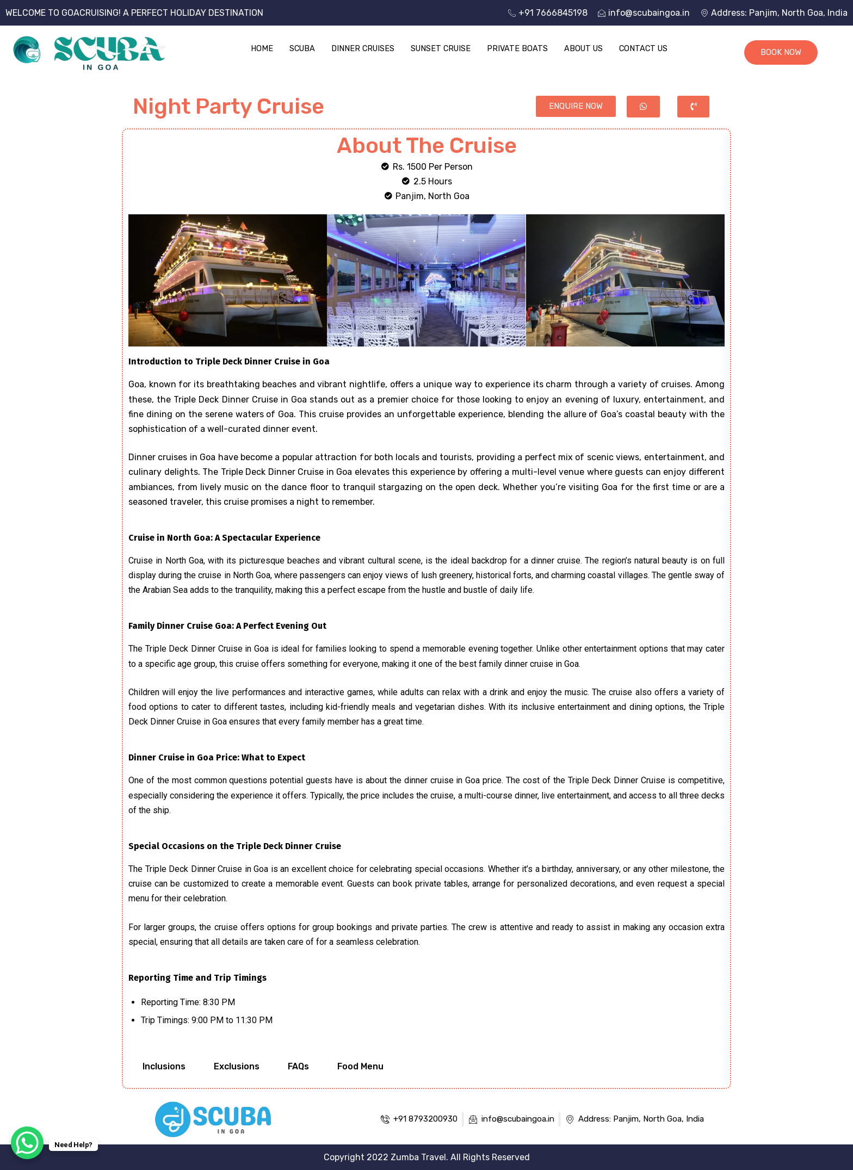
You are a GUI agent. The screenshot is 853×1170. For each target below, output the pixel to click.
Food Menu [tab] (360, 1066)
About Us (586, 48)
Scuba (297, 48)
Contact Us (648, 48)
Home (256, 48)
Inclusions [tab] (164, 1066)
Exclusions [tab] (236, 1066)
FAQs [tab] (298, 1066)
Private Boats (518, 48)
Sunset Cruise (440, 48)
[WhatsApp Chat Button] (27, 1142)
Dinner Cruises (360, 48)
